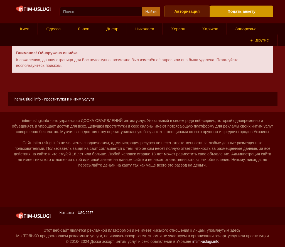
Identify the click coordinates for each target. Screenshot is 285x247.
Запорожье (246, 28)
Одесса (53, 28)
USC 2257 (85, 213)
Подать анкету (241, 11)
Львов (83, 28)
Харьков (210, 28)
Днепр (112, 28)
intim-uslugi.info (205, 241)
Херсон (178, 28)
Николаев (144, 28)
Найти (150, 11)
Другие (259, 40)
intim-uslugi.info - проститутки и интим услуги (54, 99)
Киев (24, 28)
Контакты (67, 213)
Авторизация (187, 11)
